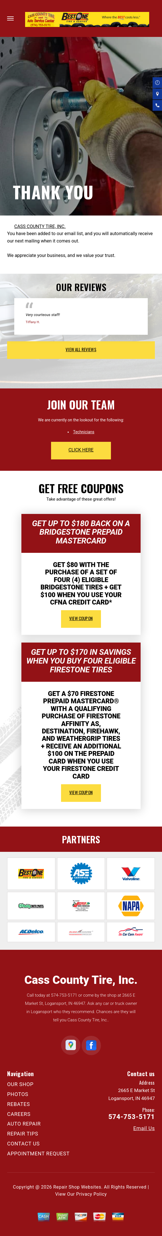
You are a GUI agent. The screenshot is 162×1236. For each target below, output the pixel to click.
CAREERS (19, 1114)
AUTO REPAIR (24, 1124)
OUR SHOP (20, 1084)
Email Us (144, 1128)
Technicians (83, 432)
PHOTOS (17, 1094)
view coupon (81, 618)
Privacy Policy (91, 1194)
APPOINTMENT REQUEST (38, 1153)
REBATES (18, 1104)
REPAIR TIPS (22, 1134)
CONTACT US (23, 1144)
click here (81, 450)
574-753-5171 (64, 995)
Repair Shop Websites (77, 1187)
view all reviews (81, 349)
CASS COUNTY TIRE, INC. (40, 226)
